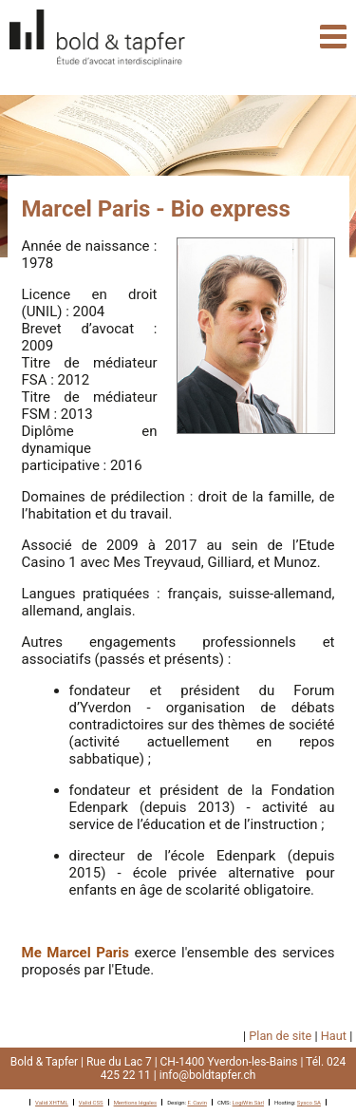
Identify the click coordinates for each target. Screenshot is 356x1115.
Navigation (333, 36)
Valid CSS (91, 1102)
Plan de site (280, 1036)
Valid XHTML (51, 1102)
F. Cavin (197, 1102)
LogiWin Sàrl (248, 1102)
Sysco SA (309, 1102)
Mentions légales (136, 1102)
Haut (334, 1036)
